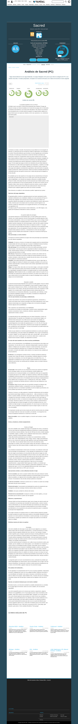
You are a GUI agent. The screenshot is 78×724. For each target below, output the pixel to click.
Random (48, 4)
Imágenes (48, 64)
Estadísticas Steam (43, 59)
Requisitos (28, 64)
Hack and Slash (44, 29)
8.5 (15, 49)
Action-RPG (37, 29)
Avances (36, 4)
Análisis (19, 4)
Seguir (61, 52)
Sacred (39, 25)
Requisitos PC (39, 56)
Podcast (63, 4)
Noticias (14, 4)
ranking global (65, 59)
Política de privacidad (53, 716)
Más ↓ (30, 1)
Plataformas (58, 4)
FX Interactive (41, 47)
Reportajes (31, 4)
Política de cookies (63, 716)
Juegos (26, 4)
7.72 (62, 48)
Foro (44, 4)
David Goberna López (39, 83)
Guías (23, 4)
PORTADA (9, 4)
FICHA (24, 64)
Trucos (40, 4)
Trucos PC (33, 59)
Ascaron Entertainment (41, 44)
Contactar (41, 716)
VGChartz (41, 719)
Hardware (53, 4)
